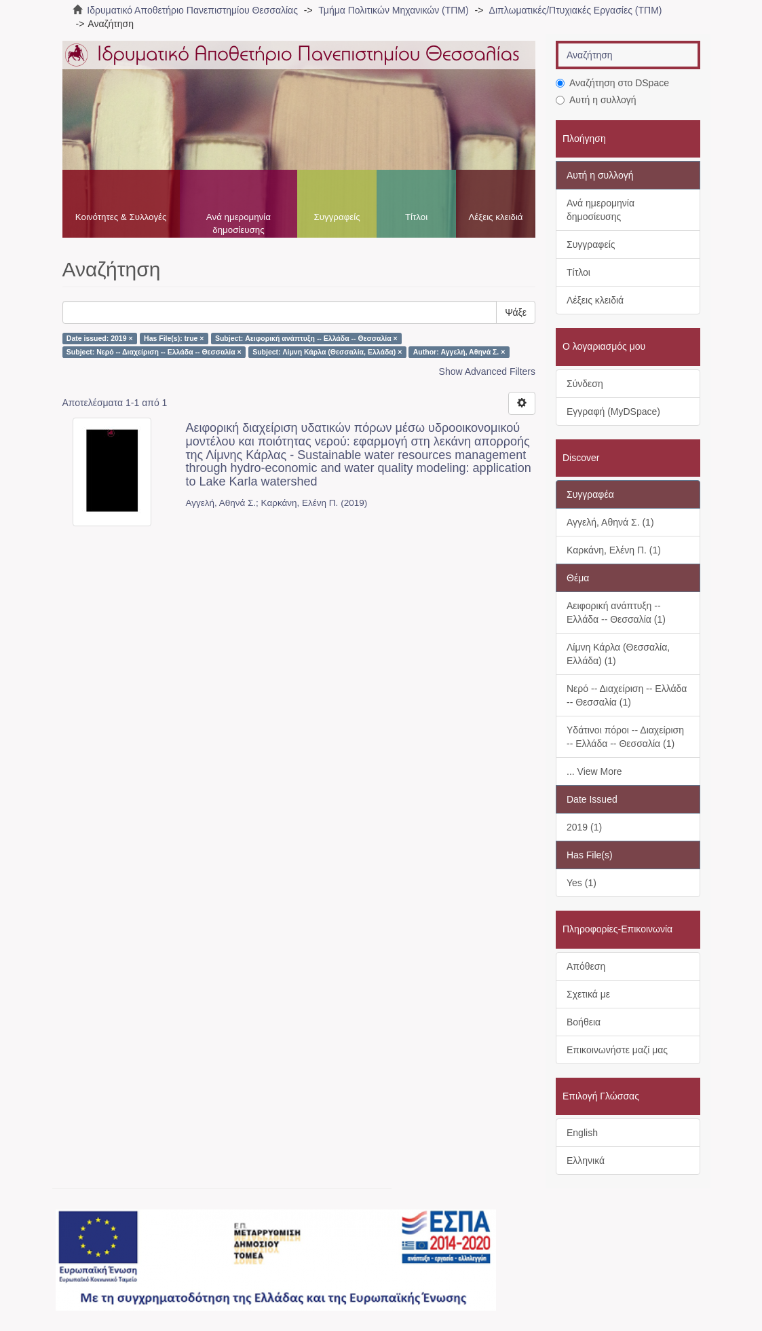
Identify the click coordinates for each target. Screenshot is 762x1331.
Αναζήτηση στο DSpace (612, 82)
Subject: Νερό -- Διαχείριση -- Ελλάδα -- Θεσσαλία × (154, 352)
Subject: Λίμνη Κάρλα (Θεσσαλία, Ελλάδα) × (327, 352)
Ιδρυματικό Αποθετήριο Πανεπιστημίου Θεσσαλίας (192, 10)
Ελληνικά (586, 1160)
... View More (594, 771)
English (582, 1132)
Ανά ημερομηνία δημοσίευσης (238, 223)
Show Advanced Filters (487, 371)
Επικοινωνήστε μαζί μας (617, 1049)
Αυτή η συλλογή (596, 99)
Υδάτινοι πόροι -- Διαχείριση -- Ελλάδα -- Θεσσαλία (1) (625, 737)
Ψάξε (516, 312)
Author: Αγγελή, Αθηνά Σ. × (459, 352)
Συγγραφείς (336, 217)
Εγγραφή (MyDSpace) (613, 411)
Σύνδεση (585, 383)
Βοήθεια (584, 1022)
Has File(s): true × (174, 338)
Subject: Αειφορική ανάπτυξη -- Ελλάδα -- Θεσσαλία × (306, 338)
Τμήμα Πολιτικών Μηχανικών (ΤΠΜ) (393, 10)
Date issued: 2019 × (99, 338)
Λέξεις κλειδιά (495, 217)
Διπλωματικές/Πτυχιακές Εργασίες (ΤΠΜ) (575, 10)
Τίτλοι (416, 217)
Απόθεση (586, 966)
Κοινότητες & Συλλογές (121, 217)
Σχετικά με (588, 994)
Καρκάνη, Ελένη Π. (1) (614, 550)
